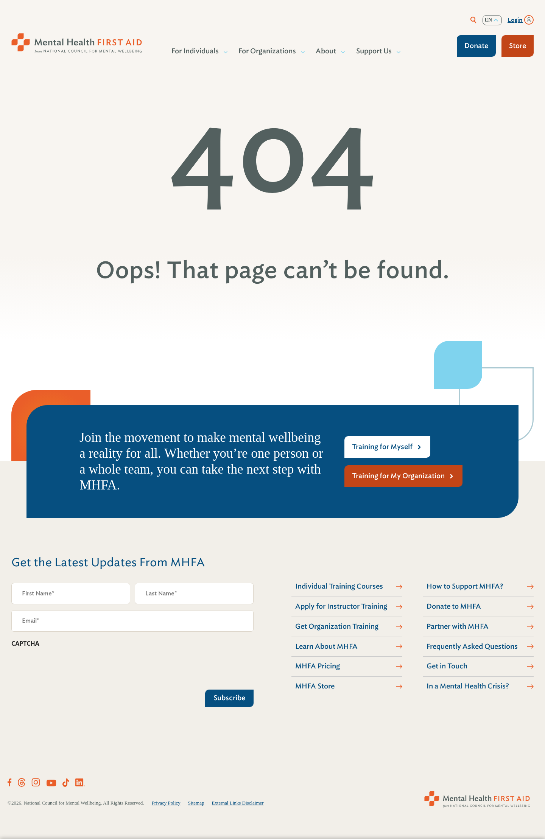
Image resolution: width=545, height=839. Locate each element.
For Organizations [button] (267, 51)
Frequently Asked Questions (472, 646)
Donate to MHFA (454, 606)
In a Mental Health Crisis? (468, 686)
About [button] (326, 51)
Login (515, 20)
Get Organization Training (336, 626)
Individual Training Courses (339, 586)
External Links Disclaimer (237, 803)
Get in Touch (447, 666)
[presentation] (68, 666)
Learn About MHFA (326, 646)
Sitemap (196, 803)
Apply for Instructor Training (341, 606)
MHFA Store (315, 686)
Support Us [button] (374, 51)
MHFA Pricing (317, 666)
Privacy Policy (166, 803)
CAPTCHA (25, 643)
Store (517, 45)
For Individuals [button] (195, 51)
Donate (476, 45)
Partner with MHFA (458, 626)
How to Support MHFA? (465, 586)
